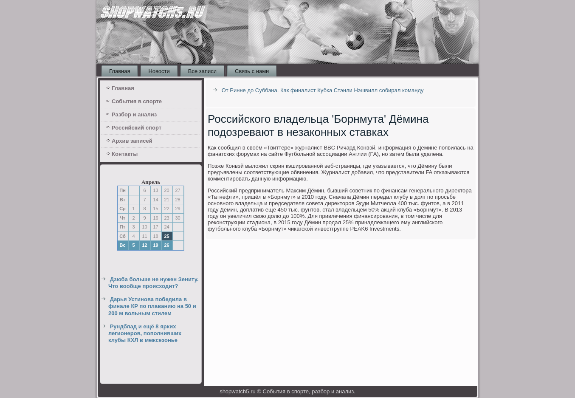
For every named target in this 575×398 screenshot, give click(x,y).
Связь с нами (252, 71)
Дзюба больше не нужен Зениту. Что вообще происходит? (153, 282)
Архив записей (132, 141)
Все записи (202, 71)
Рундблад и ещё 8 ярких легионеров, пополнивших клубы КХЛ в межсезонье (144, 333)
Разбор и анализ (134, 114)
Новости (158, 71)
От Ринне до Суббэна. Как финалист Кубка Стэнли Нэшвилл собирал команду (323, 90)
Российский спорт (136, 127)
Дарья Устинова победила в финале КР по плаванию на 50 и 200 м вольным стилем (152, 306)
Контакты (125, 154)
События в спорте (137, 101)
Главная (119, 71)
